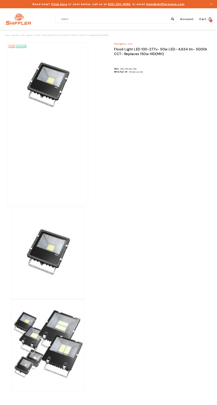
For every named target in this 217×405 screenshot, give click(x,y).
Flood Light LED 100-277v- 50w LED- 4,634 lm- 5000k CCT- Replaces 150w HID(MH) (75, 35)
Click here (59, 4)
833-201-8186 (119, 4)
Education (15, 35)
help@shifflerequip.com (165, 4)
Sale (22, 35)
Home (7, 35)
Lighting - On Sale (33, 35)
